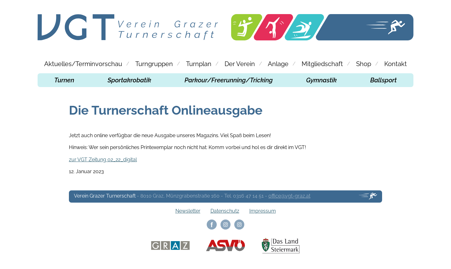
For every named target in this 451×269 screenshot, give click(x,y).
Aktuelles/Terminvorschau (83, 64)
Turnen (64, 80)
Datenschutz (224, 211)
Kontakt (395, 64)
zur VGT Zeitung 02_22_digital (103, 160)
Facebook (212, 225)
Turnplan (198, 64)
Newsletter (187, 211)
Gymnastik (321, 80)
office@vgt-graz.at (289, 196)
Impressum (262, 211)
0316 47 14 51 (248, 196)
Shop (363, 64)
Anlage (278, 64)
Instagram (225, 225)
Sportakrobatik (129, 80)
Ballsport (383, 80)
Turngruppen (154, 64)
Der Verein (240, 64)
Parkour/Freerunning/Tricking (228, 80)
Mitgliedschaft (322, 64)
